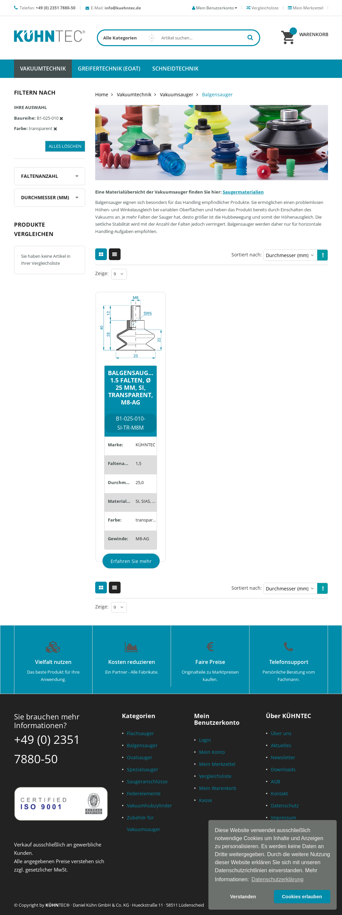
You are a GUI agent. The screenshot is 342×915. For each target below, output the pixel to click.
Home (101, 94)
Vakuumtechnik (134, 94)
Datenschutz (285, 805)
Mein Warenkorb (217, 788)
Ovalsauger (139, 757)
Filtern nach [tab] (34, 92)
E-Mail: (116, 8)
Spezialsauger (142, 769)
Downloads (283, 769)
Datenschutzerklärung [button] (277, 879)
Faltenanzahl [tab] (39, 176)
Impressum (283, 817)
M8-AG (142, 539)
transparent (146, 520)
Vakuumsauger (176, 94)
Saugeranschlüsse (147, 781)
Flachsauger (140, 733)
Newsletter (283, 757)
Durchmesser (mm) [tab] (45, 197)
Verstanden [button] (243, 896)
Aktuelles (281, 745)
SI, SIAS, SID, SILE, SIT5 (146, 501)
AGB (275, 781)
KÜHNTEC (145, 445)
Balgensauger (142, 745)
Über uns (281, 733)
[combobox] (179, 37)
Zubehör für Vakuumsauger (143, 823)
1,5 (138, 463)
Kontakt (279, 793)
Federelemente (144, 793)
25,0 (140, 482)
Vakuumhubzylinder (149, 805)
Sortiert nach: (246, 254)
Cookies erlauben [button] (302, 896)
